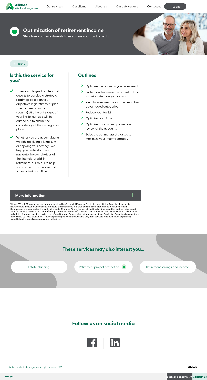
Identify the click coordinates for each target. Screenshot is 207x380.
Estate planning (39, 269)
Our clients (79, 6)
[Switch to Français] (9, 376)
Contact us (154, 6)
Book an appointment (160, 376)
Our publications (127, 6)
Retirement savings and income (167, 269)
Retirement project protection (93, 268)
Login (176, 6)
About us (101, 6)
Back (21, 64)
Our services (54, 6)
